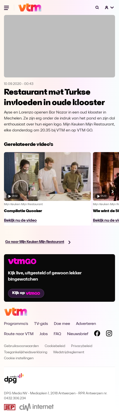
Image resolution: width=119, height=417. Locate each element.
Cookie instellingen (19, 358)
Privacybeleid (81, 346)
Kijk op (26, 293)
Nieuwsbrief (77, 334)
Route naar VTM (19, 334)
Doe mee (62, 324)
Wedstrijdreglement (68, 352)
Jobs (44, 334)
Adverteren (86, 324)
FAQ (57, 334)
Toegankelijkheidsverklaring (25, 352)
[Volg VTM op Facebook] (97, 334)
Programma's (16, 324)
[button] (109, 7)
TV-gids (41, 324)
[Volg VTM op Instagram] (109, 334)
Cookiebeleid (55, 346)
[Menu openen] (7, 7)
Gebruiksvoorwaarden (21, 346)
